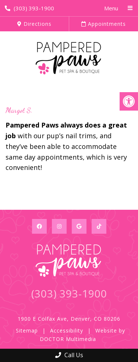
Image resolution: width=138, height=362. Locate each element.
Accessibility (66, 330)
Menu (111, 8)
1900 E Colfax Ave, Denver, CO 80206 (69, 318)
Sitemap (27, 330)
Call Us (69, 355)
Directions (34, 23)
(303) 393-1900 (29, 8)
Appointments (103, 23)
